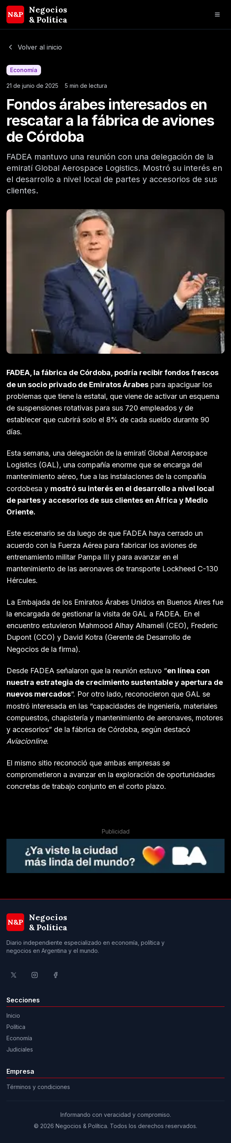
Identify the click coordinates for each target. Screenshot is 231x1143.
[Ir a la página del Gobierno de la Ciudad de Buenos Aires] (115, 856)
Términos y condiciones (38, 1086)
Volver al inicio (34, 47)
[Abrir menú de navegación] (217, 14)
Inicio (13, 1015)
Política (15, 1026)
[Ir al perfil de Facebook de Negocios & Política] (55, 975)
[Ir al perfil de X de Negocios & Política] (13, 975)
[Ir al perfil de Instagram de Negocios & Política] (34, 975)
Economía (19, 1038)
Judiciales (19, 1049)
